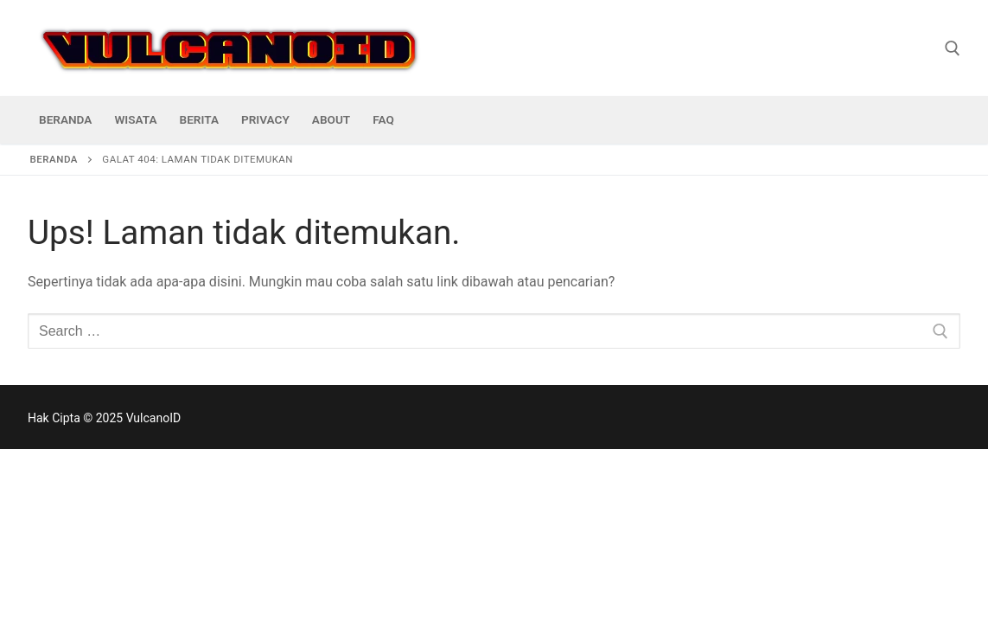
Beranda (54, 159)
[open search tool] (952, 48)
